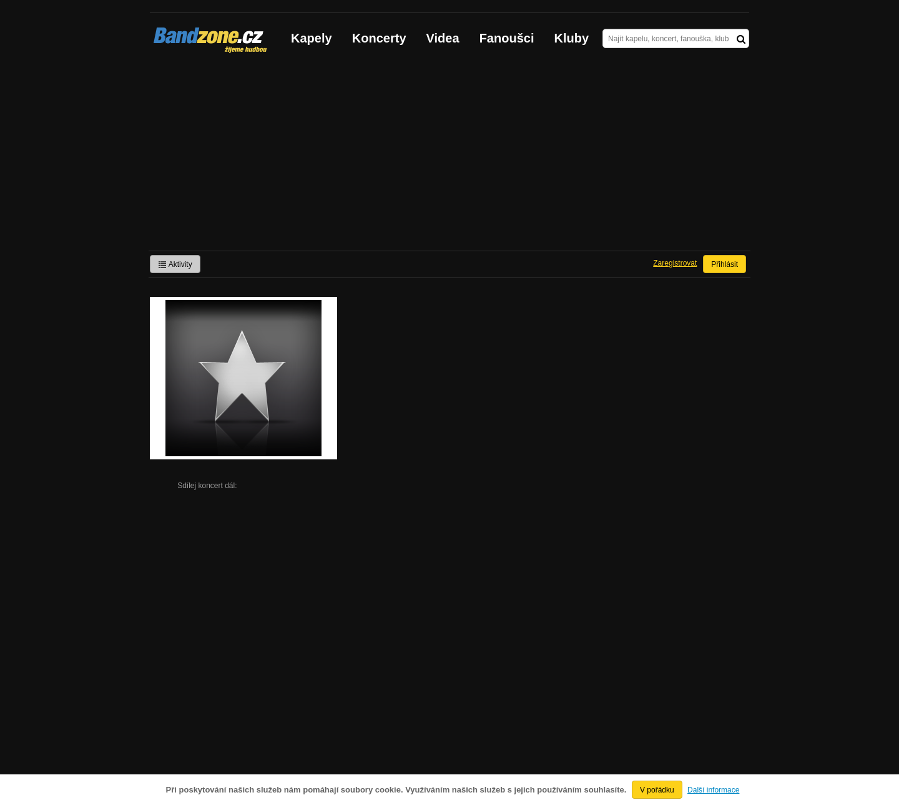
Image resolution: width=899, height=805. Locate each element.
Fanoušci (506, 38)
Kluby (571, 38)
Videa (442, 38)
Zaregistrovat (675, 263)
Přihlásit (724, 264)
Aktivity (175, 264)
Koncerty (379, 38)
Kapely (311, 38)
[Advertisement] (449, 156)
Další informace (713, 790)
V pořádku (657, 790)
